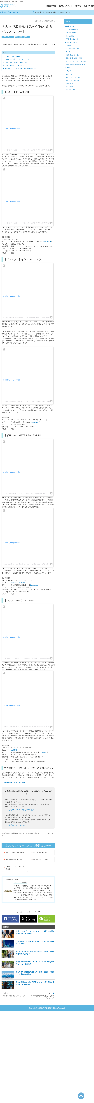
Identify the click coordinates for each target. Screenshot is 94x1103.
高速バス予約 (89, 6)
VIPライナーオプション (73, 77)
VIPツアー (69, 71)
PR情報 (78, 6)
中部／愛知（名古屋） (22, 37)
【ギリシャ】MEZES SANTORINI (16, 62)
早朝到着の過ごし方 (72, 39)
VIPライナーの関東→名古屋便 (14, 782)
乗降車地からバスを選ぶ (40, 859)
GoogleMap (47, 241)
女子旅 (68, 52)
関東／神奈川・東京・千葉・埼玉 (76, 61)
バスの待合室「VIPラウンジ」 (15, 825)
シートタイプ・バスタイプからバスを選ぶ (19, 810)
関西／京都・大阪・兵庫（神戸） (76, 64)
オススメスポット (65, 6)
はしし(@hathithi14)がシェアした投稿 (16, 493)
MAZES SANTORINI (18, 583)
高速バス (3, 12)
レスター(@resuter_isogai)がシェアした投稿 (16, 317)
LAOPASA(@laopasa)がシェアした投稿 (16, 727)
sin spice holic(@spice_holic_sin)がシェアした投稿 (18, 401)
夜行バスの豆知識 (71, 33)
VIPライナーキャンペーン (74, 80)
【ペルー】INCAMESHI (13, 56)
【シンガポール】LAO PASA (14, 65)
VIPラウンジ (69, 83)
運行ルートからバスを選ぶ (14, 859)
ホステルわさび (70, 90)
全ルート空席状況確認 (39, 852)
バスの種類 (69, 86)
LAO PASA (14, 750)
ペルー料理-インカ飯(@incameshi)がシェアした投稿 (19, 150)
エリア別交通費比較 (72, 29)
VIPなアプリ (69, 74)
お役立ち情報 (50, 6)
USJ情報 (68, 45)
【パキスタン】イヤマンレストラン (17, 59)
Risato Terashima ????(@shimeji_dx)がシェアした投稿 (19, 564)
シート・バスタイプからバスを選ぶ (15, 868)
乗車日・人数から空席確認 (14, 852)
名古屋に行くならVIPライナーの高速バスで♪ (20, 68)
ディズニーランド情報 (72, 48)
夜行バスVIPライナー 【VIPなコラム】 (21, 12)
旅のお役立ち (70, 36)
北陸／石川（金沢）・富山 (74, 58)
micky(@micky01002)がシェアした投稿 (16, 658)
